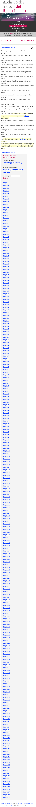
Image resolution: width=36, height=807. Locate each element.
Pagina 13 (6, 212)
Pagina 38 (6, 280)
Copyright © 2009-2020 (6, 803)
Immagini (30, 33)
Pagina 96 (6, 437)
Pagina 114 (6, 486)
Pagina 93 (6, 429)
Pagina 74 (6, 377)
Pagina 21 (6, 234)
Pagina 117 (6, 494)
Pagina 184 (6, 675)
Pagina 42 (6, 291)
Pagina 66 (6, 356)
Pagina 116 (6, 491)
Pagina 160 (6, 610)
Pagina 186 (6, 681)
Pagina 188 (6, 686)
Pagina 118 (6, 497)
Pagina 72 (6, 372)
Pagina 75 (6, 380)
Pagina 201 (6, 721)
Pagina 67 (6, 358)
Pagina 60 (6, 340)
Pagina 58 (6, 334)
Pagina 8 (6, 199)
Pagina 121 (6, 505)
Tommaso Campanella (18, 26)
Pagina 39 (6, 283)
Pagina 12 (6, 210)
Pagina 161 (6, 613)
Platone (26, 116)
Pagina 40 (6, 285)
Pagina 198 (6, 713)
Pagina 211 (6, 748)
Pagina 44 (6, 296)
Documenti (17, 33)
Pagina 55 (6, 326)
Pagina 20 (6, 231)
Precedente (4, 47)
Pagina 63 (6, 348)
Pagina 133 (6, 537)
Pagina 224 (6, 784)
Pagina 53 (6, 321)
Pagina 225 (6, 786)
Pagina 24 (6, 242)
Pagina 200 (6, 719)
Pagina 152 (6, 589)
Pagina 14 (6, 215)
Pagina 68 (6, 361)
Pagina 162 (6, 616)
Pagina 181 (6, 667)
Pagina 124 (6, 513)
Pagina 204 (6, 729)
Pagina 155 (6, 597)
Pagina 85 (6, 407)
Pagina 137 (6, 548)
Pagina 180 (6, 665)
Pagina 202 (6, 724)
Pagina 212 (6, 751)
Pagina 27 (6, 250)
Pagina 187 (6, 683)
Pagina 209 (6, 743)
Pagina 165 (6, 624)
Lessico (23, 33)
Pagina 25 (6, 245)
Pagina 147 (6, 575)
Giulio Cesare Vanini (18, 29)
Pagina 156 (6, 600)
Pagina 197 (6, 711)
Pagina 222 (6, 778)
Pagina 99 (6, 445)
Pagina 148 (6, 578)
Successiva (11, 47)
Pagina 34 (6, 269)
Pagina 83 (6, 402)
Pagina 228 (6, 794)
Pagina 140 (6, 556)
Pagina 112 (6, 480)
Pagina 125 (6, 516)
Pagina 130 (6, 529)
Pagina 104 (6, 459)
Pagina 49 (6, 310)
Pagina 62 (6, 345)
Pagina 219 (6, 770)
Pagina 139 (6, 553)
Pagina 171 (6, 640)
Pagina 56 (6, 329)
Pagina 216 (6, 762)
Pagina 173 (6, 646)
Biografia (6, 33)
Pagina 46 (6, 302)
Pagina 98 (6, 442)
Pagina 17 (6, 223)
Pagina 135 (6, 543)
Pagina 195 (6, 705)
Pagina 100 (6, 448)
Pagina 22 (6, 237)
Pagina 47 (6, 304)
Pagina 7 (6, 196)
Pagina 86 (6, 410)
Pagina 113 (6, 483)
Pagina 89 (6, 418)
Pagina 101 (6, 451)
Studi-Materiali (16, 35)
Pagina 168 (6, 632)
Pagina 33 (6, 266)
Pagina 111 (6, 478)
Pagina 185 (6, 678)
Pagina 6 (6, 193)
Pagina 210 (6, 746)
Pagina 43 (6, 294)
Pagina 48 (6, 307)
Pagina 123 (6, 510)
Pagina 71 (6, 369)
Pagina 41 (6, 288)
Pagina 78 (6, 388)
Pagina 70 (6, 367)
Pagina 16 (6, 220)
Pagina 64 (6, 350)
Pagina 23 (6, 239)
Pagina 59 (6, 337)
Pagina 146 (6, 572)
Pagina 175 (6, 651)
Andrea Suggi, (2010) (12, 163)
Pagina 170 (6, 637)
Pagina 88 (6, 415)
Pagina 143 (6, 564)
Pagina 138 (6, 551)
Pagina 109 (6, 472)
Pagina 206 (6, 735)
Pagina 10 (6, 204)
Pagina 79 (6, 391)
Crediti (18, 31)
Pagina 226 (6, 789)
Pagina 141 (6, 559)
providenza (22, 139)
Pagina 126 (6, 518)
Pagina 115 (6, 488)
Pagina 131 (6, 532)
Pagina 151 (6, 586)
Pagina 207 (6, 738)
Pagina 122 (6, 507)
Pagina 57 (6, 331)
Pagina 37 (6, 277)
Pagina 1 (6, 182)
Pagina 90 (6, 421)
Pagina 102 (6, 453)
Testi (11, 33)
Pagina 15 (6, 218)
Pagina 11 (6, 207)
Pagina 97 (6, 440)
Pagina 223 (6, 781)
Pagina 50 (6, 312)
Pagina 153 (6, 591)
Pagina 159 (6, 608)
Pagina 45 (6, 299)
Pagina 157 (6, 602)
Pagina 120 (6, 502)
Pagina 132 (6, 535)
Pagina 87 (6, 413)
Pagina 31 (6, 261)
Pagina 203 (6, 727)
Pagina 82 (6, 399)
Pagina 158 (6, 605)
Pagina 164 (6, 621)
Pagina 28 (6, 253)
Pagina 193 (6, 700)
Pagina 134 (6, 540)
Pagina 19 (6, 229)
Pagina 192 (6, 697)
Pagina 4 (6, 188)
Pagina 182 (6, 670)
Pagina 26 (6, 247)
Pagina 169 (6, 635)
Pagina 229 (6, 797)
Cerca (30, 35)
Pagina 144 (6, 567)
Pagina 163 (6, 618)
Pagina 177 (6, 656)
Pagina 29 (6, 256)
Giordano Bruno (18, 24)
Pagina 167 (6, 629)
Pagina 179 (6, 662)
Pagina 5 (6, 191)
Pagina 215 (6, 759)
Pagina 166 (6, 627)
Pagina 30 (6, 258)
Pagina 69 (6, 364)
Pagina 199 (6, 716)
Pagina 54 (6, 323)
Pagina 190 (6, 692)
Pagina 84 (6, 405)
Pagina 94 (6, 432)
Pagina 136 (6, 545)
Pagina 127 (6, 521)
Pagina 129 (6, 526)
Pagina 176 (6, 654)
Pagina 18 (6, 226)
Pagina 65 (6, 353)
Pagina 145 (6, 570)
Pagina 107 (6, 467)
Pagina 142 (6, 562)
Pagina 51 (6, 315)
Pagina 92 (6, 426)
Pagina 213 (6, 754)
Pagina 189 (6, 689)
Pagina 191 (6, 694)
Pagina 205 (6, 732)
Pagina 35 (6, 272)
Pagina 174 (6, 648)
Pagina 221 (6, 776)
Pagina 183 (6, 673)
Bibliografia (7, 35)
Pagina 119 (6, 499)
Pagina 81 (6, 396)
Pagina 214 (6, 757)
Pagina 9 (6, 201)
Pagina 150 (6, 583)
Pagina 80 (6, 394)
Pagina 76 (6, 383)
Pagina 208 (6, 740)
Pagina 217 (6, 765)
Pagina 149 (6, 581)
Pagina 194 (6, 702)
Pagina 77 (6, 386)
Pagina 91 (6, 423)
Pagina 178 (6, 659)
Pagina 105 (6, 461)
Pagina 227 (6, 792)
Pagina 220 (6, 773)
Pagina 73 (6, 375)
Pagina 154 (6, 594)
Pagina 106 (6, 464)
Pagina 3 (6, 185)
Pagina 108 (6, 470)
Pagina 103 (6, 456)
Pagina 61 (6, 342)
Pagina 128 (6, 524)
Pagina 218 (6, 767)
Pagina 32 (6, 264)
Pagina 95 (6, 434)
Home (18, 22)
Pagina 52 (6, 318)
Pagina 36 (6, 275)
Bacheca (24, 35)
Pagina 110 (6, 475)
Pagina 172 (6, 643)
